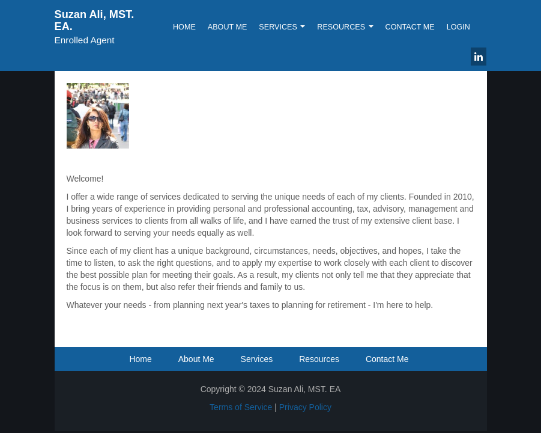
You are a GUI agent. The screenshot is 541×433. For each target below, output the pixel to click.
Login (458, 27)
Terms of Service (241, 407)
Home (184, 27)
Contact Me (410, 27)
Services (282, 27)
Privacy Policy (305, 407)
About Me (227, 27)
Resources (345, 27)
